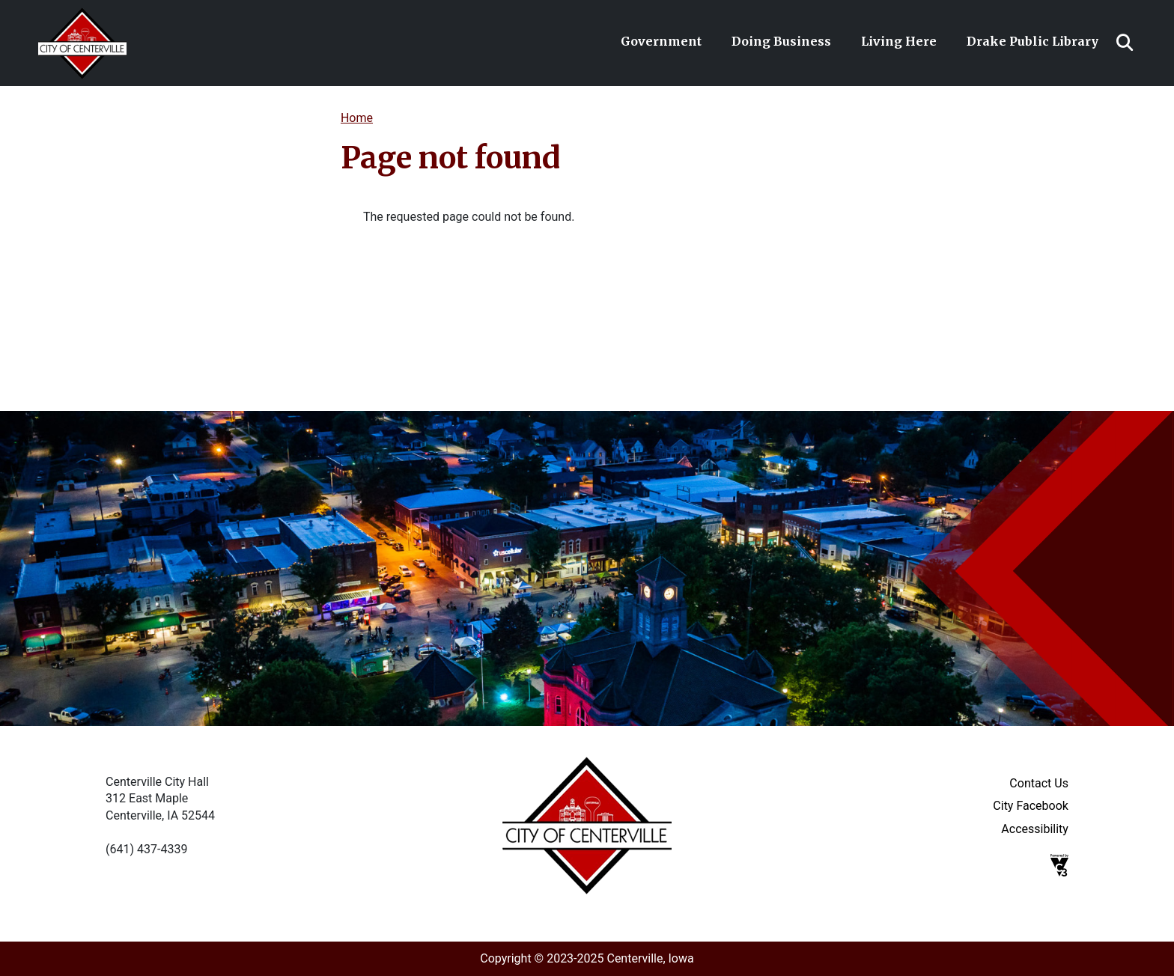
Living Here (899, 41)
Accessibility (1034, 829)
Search (1124, 42)
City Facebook (1030, 806)
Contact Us (1038, 783)
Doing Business (781, 41)
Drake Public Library (1032, 41)
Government (661, 41)
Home (357, 118)
